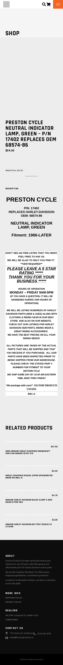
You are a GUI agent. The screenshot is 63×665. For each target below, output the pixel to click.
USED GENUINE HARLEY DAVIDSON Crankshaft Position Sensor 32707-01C (27, 452)
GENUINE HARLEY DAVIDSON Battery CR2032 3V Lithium (28, 525)
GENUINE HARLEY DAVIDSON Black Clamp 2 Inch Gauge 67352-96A (28, 500)
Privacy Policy (13, 602)
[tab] (11, 188)
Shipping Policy (13, 598)
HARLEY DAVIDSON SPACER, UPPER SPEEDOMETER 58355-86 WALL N (29, 476)
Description (11, 188)
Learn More (11, 619)
